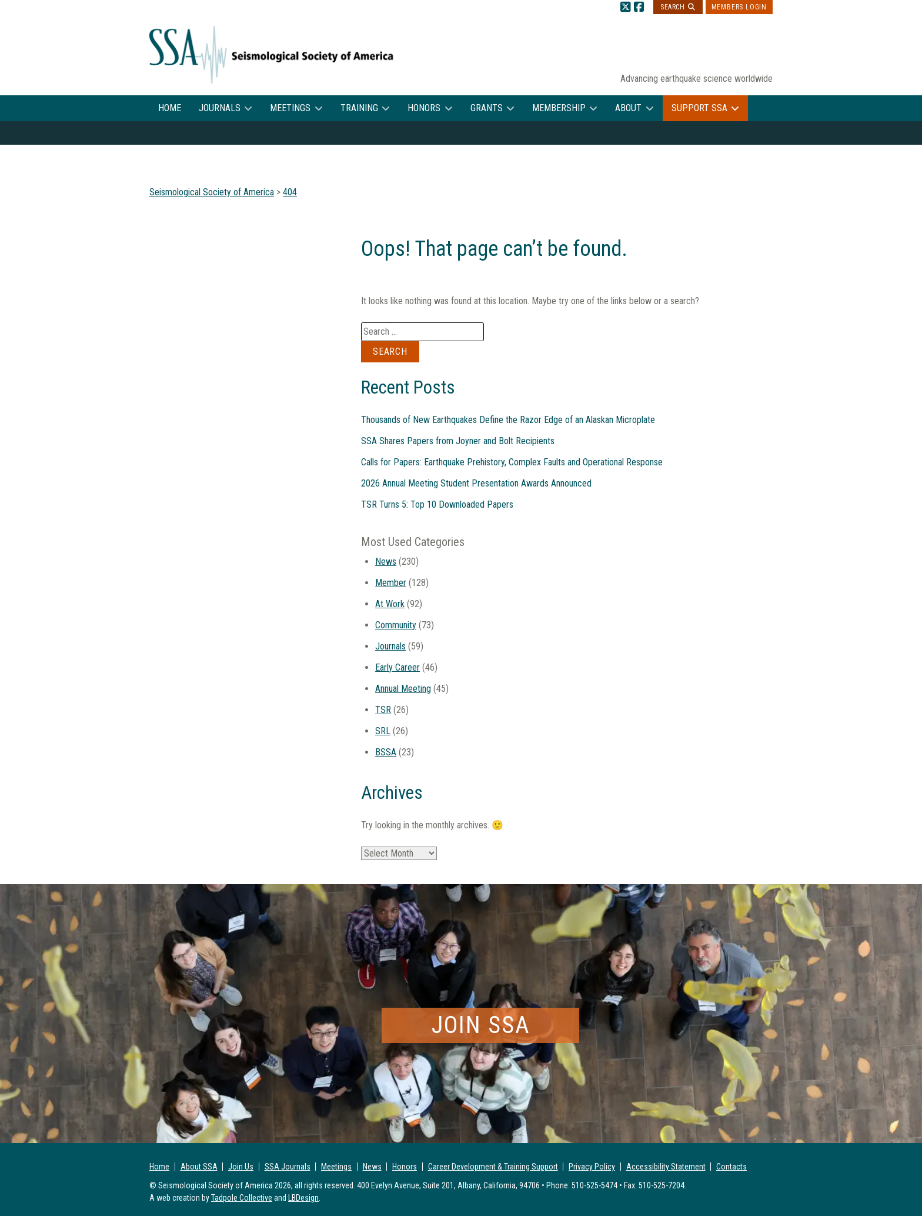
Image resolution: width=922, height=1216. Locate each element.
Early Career (397, 667)
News (385, 561)
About (628, 108)
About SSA (199, 1166)
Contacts (731, 1166)
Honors (423, 108)
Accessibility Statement (666, 1166)
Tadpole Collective (241, 1197)
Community (395, 625)
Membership (559, 108)
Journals (219, 108)
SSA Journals (287, 1166)
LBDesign (303, 1197)
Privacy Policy (592, 1166)
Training (359, 108)
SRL (382, 731)
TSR (383, 709)
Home (169, 108)
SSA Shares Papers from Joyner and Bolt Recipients (457, 441)
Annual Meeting (403, 688)
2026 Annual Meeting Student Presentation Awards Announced (476, 483)
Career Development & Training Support (493, 1166)
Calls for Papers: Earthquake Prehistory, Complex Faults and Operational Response (512, 462)
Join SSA (481, 1025)
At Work (390, 603)
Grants (486, 108)
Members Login (739, 7)
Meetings (290, 108)
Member (390, 582)
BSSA (385, 752)
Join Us (240, 1166)
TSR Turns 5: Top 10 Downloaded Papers (437, 504)
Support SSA (699, 108)
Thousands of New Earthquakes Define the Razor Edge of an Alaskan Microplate (508, 419)
